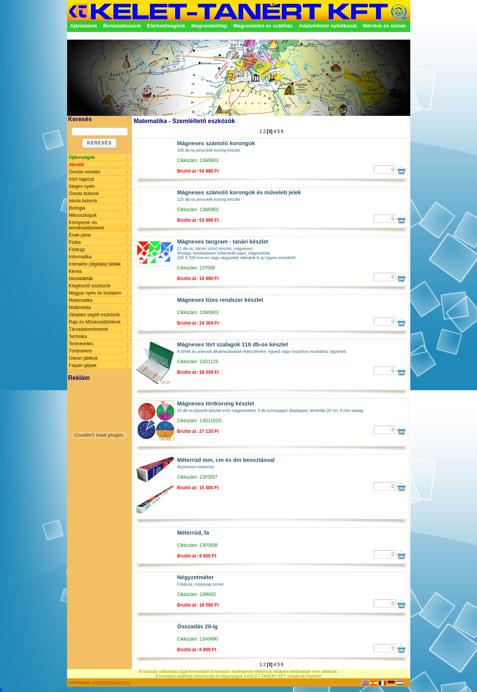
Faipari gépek (83, 365)
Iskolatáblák (81, 278)
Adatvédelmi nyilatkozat (328, 26)
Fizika (75, 242)
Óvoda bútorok (84, 193)
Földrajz (77, 249)
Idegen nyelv (82, 186)
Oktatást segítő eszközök (94, 314)
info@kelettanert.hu (111, 682)
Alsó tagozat (81, 179)
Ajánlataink (83, 26)
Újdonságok (82, 157)
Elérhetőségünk (166, 26)
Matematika (81, 300)
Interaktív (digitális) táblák (95, 264)
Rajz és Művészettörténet (94, 322)
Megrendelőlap (209, 26)
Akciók (76, 164)
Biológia (77, 208)
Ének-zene (80, 235)
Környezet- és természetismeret (86, 225)
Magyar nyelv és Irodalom (95, 293)
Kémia (75, 271)
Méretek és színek (384, 26)
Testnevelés (81, 343)
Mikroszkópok (83, 215)
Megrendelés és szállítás (263, 26)
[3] (270, 131)
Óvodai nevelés (85, 172)
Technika (78, 336)
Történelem (80, 351)
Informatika (80, 257)
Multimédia (80, 307)
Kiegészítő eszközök (90, 285)
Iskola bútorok (83, 200)
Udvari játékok (83, 358)
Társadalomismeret (88, 329)
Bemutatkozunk (122, 26)
